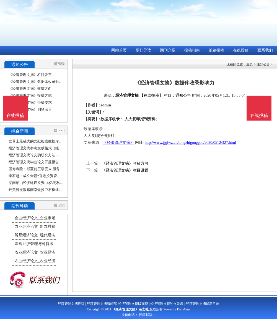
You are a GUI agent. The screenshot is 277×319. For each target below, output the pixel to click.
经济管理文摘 (127, 95)
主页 (249, 64)
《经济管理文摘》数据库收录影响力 (37, 82)
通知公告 (263, 64)
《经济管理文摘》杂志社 (130, 309)
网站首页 (119, 50)
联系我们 (265, 50)
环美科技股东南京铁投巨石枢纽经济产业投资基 (46, 190)
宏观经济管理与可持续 (34, 244)
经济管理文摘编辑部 (102, 304)
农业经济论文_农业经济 (35, 252)
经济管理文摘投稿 (71, 304)
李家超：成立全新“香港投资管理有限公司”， (44, 176)
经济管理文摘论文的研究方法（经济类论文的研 (46, 155)
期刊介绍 (167, 50)
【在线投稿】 (151, 95)
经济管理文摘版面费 (133, 304)
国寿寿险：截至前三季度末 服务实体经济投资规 (47, 169)
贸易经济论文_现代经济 (35, 235)
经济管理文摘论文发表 (166, 304)
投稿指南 (192, 50)
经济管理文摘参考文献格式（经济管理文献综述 (46, 148)
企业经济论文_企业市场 (35, 218)
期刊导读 (143, 50)
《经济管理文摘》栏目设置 (30, 75)
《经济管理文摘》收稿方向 (30, 88)
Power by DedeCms (177, 309)
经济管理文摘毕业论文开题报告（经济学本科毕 (46, 162)
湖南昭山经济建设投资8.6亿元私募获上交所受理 (47, 183)
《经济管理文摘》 (118, 143)
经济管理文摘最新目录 (202, 304)
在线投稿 (240, 50)
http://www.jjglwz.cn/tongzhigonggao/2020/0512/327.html (190, 143)
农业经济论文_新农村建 (35, 226)
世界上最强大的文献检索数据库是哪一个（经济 (46, 141)
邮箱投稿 (216, 50)
